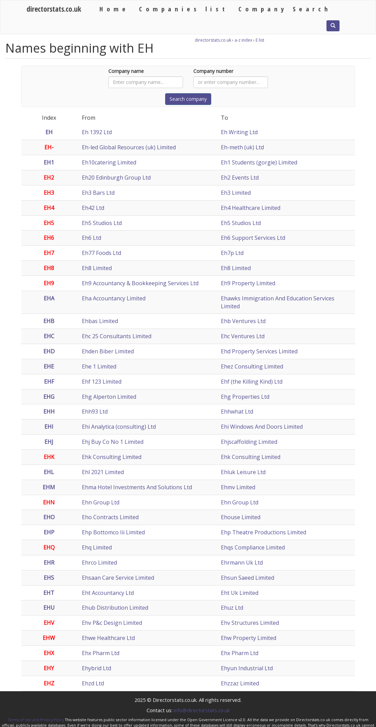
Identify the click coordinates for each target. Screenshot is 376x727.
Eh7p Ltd (232, 253)
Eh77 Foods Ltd (101, 253)
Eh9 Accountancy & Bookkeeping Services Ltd (140, 283)
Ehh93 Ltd (95, 411)
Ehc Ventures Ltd (243, 336)
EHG (48, 396)
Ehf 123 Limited (101, 381)
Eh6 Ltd (91, 238)
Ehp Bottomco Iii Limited (113, 532)
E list (260, 40)
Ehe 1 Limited (99, 366)
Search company (188, 99)
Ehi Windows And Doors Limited (262, 426)
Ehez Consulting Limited (252, 366)
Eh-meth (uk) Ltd (242, 147)
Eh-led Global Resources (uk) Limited (129, 147)
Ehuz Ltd (232, 607)
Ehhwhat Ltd (237, 411)
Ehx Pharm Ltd (100, 653)
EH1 (49, 162)
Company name (126, 71)
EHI (48, 426)
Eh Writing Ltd (239, 132)
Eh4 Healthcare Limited (250, 208)
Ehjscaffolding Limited (249, 442)
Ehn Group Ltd (100, 502)
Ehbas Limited (100, 321)
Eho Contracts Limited (110, 517)
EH (49, 132)
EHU (49, 607)
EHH (49, 411)
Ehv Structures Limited (250, 623)
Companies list (183, 8)
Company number (213, 71)
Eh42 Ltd (93, 208)
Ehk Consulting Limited (111, 457)
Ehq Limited (97, 547)
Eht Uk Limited (239, 593)
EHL (49, 472)
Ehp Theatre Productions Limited (263, 532)
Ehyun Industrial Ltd (247, 668)
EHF (49, 381)
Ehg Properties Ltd (245, 396)
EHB (48, 321)
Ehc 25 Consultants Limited (116, 336)
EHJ (48, 442)
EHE (49, 366)
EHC (49, 336)
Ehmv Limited (238, 487)
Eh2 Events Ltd (240, 177)
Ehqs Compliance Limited (253, 547)
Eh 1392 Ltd (97, 132)
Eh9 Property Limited (248, 283)
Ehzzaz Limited (240, 683)
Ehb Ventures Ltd (243, 321)
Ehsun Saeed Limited (247, 577)
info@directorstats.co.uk (202, 710)
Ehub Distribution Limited (115, 607)
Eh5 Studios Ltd (102, 223)
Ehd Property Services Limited (259, 351)
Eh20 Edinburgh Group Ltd (116, 177)
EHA (49, 298)
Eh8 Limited (97, 268)
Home (114, 8)
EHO (49, 517)
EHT (48, 593)
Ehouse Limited (240, 517)
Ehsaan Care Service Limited (118, 577)
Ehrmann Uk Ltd (242, 562)
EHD (49, 351)
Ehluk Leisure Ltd (243, 472)
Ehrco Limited (99, 562)
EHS (49, 577)
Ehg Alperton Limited (109, 396)
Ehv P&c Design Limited (112, 623)
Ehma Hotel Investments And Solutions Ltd (137, 487)
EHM (49, 487)
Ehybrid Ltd (96, 668)
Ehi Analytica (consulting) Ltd (119, 426)
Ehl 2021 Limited (103, 472)
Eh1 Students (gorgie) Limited (259, 162)
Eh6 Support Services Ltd (253, 238)
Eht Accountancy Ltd (108, 593)
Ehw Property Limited (248, 638)
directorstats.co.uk (53, 9)
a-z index (243, 40)
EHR (49, 562)
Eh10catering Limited (109, 162)
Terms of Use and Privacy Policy (36, 719)
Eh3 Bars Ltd (98, 192)
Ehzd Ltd (93, 683)
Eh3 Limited (236, 192)
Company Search (284, 8)
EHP (49, 532)
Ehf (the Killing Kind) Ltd (251, 381)
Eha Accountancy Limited (114, 298)
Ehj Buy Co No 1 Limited (112, 442)
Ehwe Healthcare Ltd (108, 638)
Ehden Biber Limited (108, 351)
